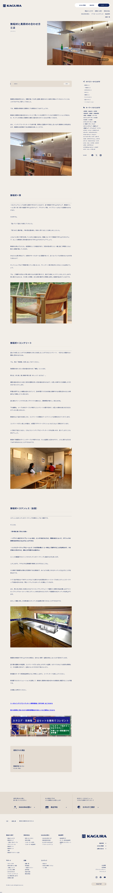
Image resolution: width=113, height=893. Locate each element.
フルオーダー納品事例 (30, 844)
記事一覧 (14, 821)
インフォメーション (89, 102)
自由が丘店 (27, 871)
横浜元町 (86, 113)
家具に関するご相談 (12, 865)
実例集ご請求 (11, 877)
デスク (85, 130)
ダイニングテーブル (88, 117)
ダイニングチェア (88, 126)
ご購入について (11, 867)
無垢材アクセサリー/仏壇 (13, 852)
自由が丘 (90, 111)
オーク (97, 136)
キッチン (86, 132)
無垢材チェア (11, 840)
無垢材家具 (96, 113)
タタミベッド (96, 130)
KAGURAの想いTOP (47, 838)
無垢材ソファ (11, 846)
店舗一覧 (27, 863)
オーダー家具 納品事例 (65, 840)
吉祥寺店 (27, 869)
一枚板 (94, 121)
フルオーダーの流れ (29, 842)
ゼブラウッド (90, 145)
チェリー (94, 134)
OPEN (67, 83)
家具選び (90, 115)
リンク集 (44, 867)
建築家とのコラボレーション (65, 843)
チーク (85, 140)
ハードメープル (87, 136)
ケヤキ (92, 143)
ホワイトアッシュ (91, 138)
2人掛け (91, 119)
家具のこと (87, 85)
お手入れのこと (88, 90)
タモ (85, 138)
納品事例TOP (63, 838)
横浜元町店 (27, 873)
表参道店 (27, 865)
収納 (9, 850)
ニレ (89, 149)
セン (89, 143)
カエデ (96, 147)
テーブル (95, 115)
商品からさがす (11, 838)
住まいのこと (87, 99)
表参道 (85, 111)
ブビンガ (93, 149)
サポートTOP (11, 863)
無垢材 (91, 113)
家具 (85, 115)
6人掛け (85, 119)
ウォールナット (87, 134)
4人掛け (96, 117)
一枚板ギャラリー (29, 867)
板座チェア (95, 126)
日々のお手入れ (11, 871)
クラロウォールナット (89, 147)
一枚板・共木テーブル (13, 842)
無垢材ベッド (11, 848)
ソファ (99, 128)
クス (85, 143)
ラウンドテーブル (88, 121)
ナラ (93, 136)
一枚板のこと (87, 87)
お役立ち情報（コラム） (48, 865)
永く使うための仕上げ (47, 842)
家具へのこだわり (29, 838)
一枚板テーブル (87, 124)
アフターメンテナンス (47, 844)
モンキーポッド (92, 140)
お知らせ (44, 863)
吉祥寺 (95, 111)
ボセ (85, 145)
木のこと (86, 92)
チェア (93, 124)
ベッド (90, 130)
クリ (85, 149)
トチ (98, 140)
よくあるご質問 (11, 869)
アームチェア (93, 128)
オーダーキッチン (93, 132)
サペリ (98, 138)
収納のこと (87, 94)
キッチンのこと (88, 97)
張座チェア (86, 128)
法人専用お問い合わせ (13, 875)
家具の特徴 (27, 840)
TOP (7, 821)
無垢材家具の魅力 (46, 840)
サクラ (97, 143)
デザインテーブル (12, 844)
